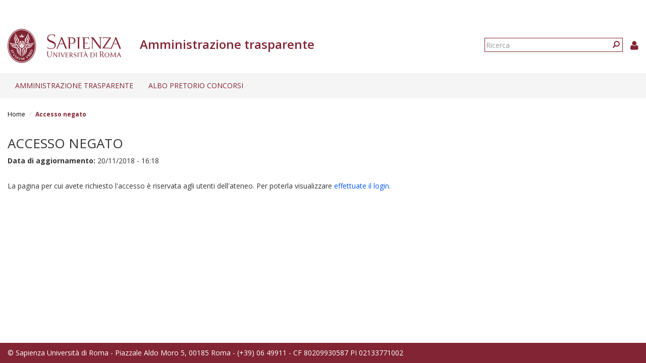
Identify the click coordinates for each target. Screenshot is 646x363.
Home (16, 114)
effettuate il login (361, 186)
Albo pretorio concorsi (195, 85)
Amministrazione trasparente (74, 85)
